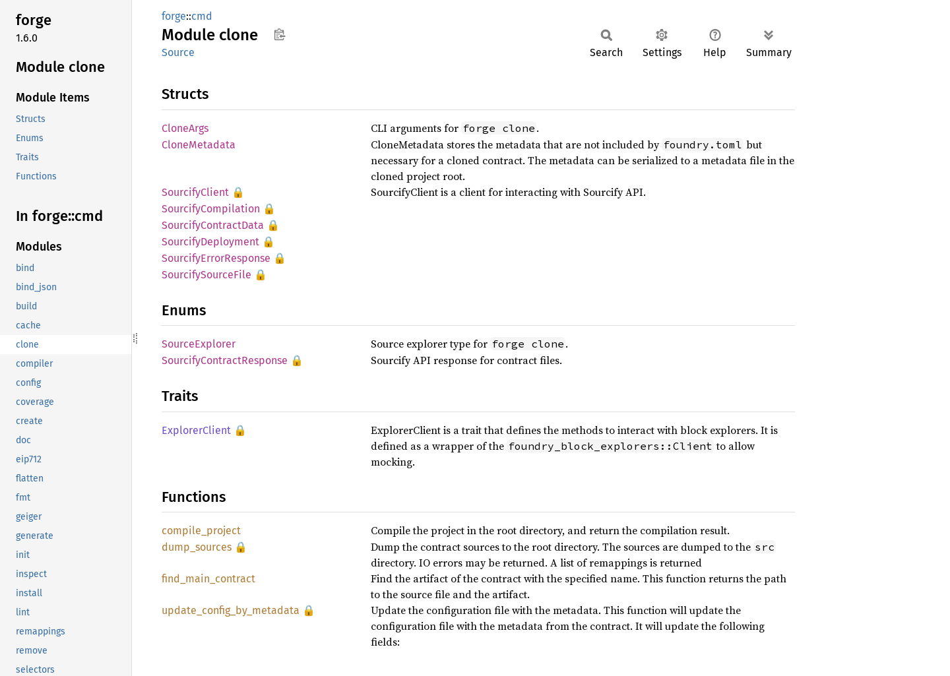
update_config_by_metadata (231, 610)
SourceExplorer (199, 344)
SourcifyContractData (213, 225)
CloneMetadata (199, 144)
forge (174, 16)
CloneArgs (185, 128)
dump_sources (197, 547)
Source (178, 52)
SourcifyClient (195, 192)
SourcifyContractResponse (225, 360)
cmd (201, 16)
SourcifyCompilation (211, 208)
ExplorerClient (196, 430)
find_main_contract (208, 578)
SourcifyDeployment (210, 241)
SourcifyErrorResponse (216, 258)
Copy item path (279, 34)
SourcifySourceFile (206, 274)
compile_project (201, 530)
